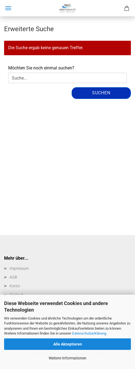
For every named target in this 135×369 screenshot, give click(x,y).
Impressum (19, 268)
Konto (15, 286)
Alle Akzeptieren (67, 344)
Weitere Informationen (67, 358)
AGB (13, 277)
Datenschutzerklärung (89, 333)
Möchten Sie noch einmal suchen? (41, 68)
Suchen (101, 92)
